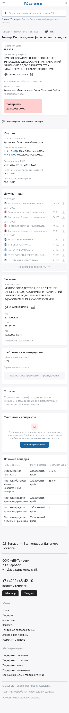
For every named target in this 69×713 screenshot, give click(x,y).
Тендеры (7, 615)
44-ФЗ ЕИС (10, 154)
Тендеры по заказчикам (16, 670)
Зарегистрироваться (34, 444)
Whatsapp (10, 593)
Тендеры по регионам (15, 655)
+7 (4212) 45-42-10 (17, 580)
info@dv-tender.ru (15, 586)
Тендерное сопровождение (18, 629)
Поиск (5, 610)
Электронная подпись (15, 634)
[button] (34, 375)
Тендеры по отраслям (15, 660)
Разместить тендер (13, 639)
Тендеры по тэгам (12, 665)
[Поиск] (5, 13)
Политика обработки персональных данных (28, 691)
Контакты (8, 625)
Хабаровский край (14, 93)
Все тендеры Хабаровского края (23, 81)
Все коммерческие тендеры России (23, 674)
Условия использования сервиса (21, 697)
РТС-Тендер (11, 150)
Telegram (29, 593)
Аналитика (8, 620)
